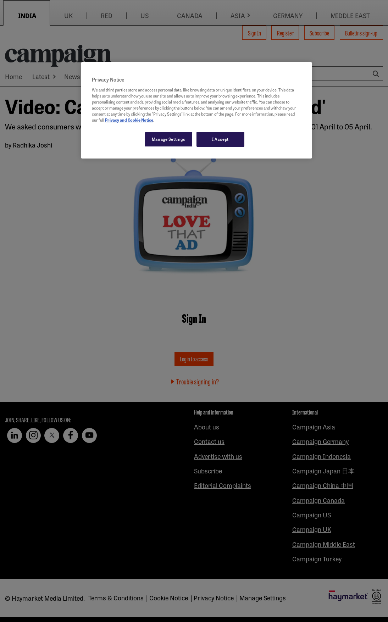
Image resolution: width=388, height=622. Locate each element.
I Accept (220, 139)
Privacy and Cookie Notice (129, 120)
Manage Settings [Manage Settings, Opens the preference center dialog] (168, 139)
